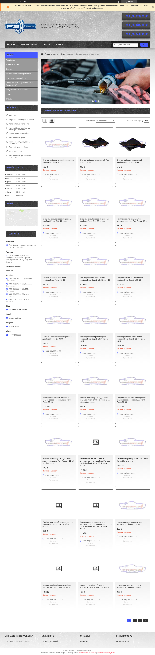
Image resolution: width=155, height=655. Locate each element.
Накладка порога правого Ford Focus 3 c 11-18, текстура (132, 460)
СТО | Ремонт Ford (50, 641)
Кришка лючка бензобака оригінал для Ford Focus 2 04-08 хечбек (94, 220)
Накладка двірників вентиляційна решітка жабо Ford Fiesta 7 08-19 (57, 586)
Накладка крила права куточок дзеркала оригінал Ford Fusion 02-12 (132, 220)
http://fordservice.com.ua (18, 309)
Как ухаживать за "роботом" (17, 90)
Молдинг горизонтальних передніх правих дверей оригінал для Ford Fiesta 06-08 (131, 400)
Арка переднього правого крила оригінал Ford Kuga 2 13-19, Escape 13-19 (94, 339)
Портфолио (10, 60)
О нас (47, 45)
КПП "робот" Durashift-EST (16, 78)
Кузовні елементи (67, 54)
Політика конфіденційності (106, 653)
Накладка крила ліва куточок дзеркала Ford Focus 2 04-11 (129, 586)
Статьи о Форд (123, 641)
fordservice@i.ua (14, 318)
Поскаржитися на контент (87, 653)
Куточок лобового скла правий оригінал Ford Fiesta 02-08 (129, 161)
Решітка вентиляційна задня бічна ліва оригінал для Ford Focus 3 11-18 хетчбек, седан (58, 461)
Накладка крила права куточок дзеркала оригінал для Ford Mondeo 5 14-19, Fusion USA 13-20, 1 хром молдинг (96, 525)
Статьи (9, 69)
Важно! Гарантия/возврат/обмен (18, 74)
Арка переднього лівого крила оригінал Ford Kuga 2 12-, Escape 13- (95, 279)
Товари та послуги (52, 54)
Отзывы (9, 99)
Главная (11, 45)
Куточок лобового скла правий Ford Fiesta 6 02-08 (94, 161)
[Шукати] (144, 45)
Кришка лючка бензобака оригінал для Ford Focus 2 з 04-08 (57, 338)
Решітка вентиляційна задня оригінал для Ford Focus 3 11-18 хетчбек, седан (58, 524)
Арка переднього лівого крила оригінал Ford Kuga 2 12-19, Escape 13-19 (132, 339)
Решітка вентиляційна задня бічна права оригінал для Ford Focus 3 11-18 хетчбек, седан (95, 400)
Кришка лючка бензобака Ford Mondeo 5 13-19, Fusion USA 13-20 (94, 586)
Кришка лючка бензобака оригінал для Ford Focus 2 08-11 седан (57, 220)
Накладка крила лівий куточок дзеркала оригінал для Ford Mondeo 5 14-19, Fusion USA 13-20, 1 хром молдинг (96, 462)
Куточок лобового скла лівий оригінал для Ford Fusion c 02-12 (58, 161)
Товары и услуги (28, 45)
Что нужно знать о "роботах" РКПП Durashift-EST (19, 84)
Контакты (59, 45)
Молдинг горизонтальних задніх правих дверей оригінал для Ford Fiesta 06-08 (56, 400)
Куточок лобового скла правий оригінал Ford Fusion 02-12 (55, 279)
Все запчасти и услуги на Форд (18, 641)
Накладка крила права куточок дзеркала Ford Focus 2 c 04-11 (129, 523)
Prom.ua (89, 650)
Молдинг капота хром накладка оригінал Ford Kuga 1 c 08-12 (130, 279)
